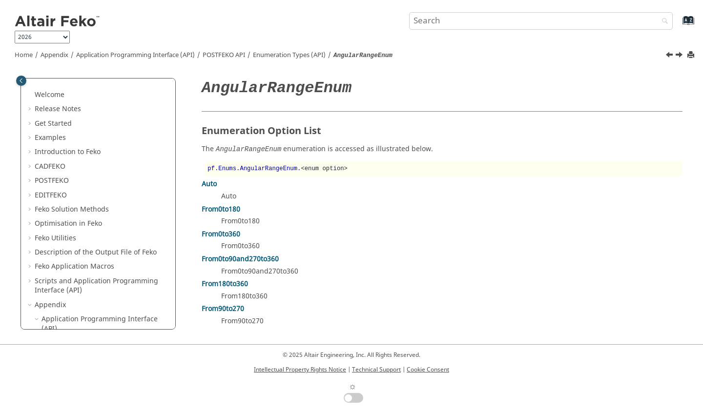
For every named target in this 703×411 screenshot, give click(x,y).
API (224, 55)
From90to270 (223, 309)
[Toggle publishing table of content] (21, 81)
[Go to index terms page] (678, 25)
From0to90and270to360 (240, 259)
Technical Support (376, 369)
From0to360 (221, 234)
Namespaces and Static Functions (110, 181)
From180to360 (225, 284)
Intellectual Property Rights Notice (300, 369)
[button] (31, 85)
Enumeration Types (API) (289, 55)
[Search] (662, 21)
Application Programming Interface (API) (135, 55)
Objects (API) (76, 152)
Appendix (54, 55)
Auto (209, 184)
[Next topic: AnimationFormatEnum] (680, 56)
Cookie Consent (428, 369)
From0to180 (221, 209)
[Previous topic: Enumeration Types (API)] (670, 56)
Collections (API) (81, 166)
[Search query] (541, 21)
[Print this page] (692, 55)
